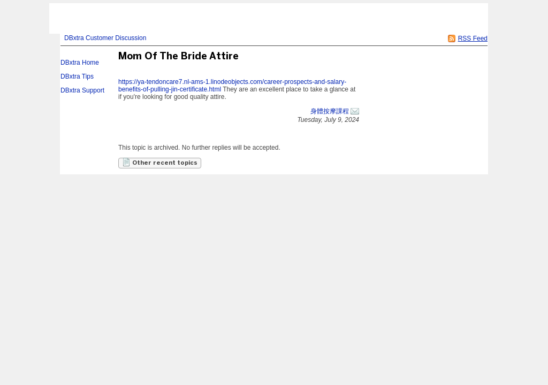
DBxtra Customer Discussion (105, 38)
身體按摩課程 (329, 111)
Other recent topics (159, 162)
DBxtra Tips (77, 76)
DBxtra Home (79, 62)
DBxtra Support (82, 90)
